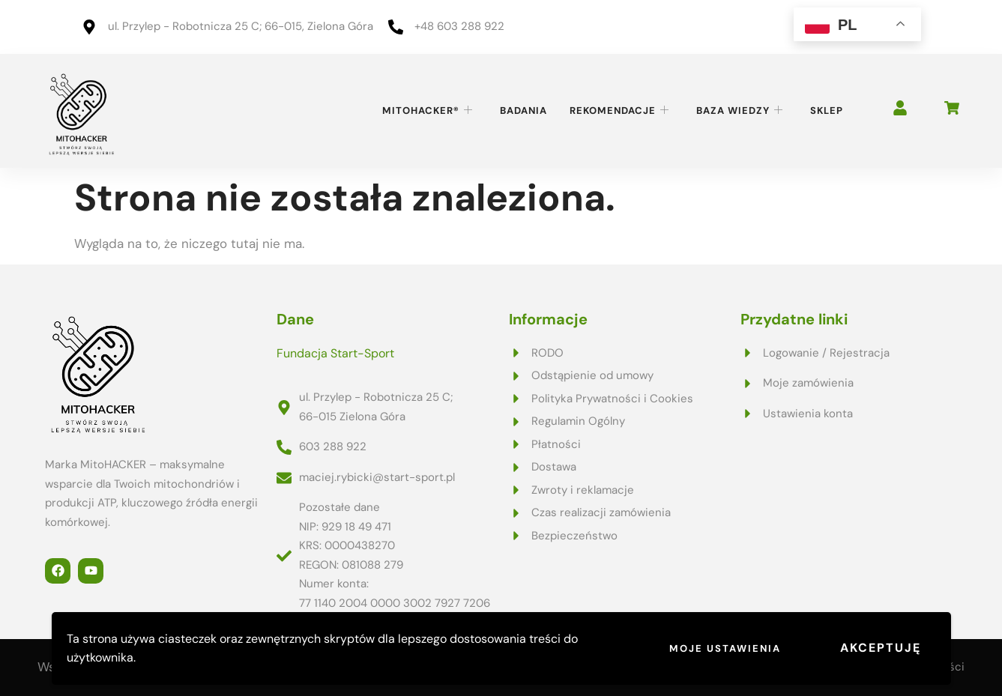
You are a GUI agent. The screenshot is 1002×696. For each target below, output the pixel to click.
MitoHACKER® (427, 110)
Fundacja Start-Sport (335, 353)
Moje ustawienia (725, 648)
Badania (523, 110)
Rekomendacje (619, 110)
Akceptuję (880, 648)
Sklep (826, 110)
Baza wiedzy (739, 110)
